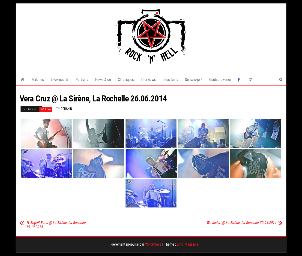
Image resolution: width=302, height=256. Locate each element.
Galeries (38, 79)
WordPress (153, 244)
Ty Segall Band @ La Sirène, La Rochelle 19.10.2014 (56, 225)
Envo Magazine (187, 244)
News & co (103, 79)
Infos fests (170, 79)
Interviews (148, 79)
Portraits (81, 79)
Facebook (240, 79)
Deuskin (66, 109)
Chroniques (126, 79)
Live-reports (60, 79)
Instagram (251, 79)
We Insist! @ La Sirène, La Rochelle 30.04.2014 (241, 223)
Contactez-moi (220, 79)
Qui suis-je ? (193, 79)
